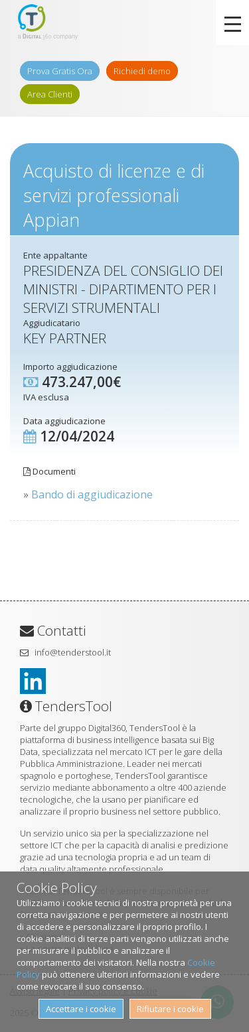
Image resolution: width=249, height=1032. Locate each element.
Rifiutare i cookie (170, 1009)
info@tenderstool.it (73, 652)
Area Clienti (49, 94)
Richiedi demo (142, 71)
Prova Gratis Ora (59, 71)
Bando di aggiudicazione (92, 494)
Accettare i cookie (81, 1009)
